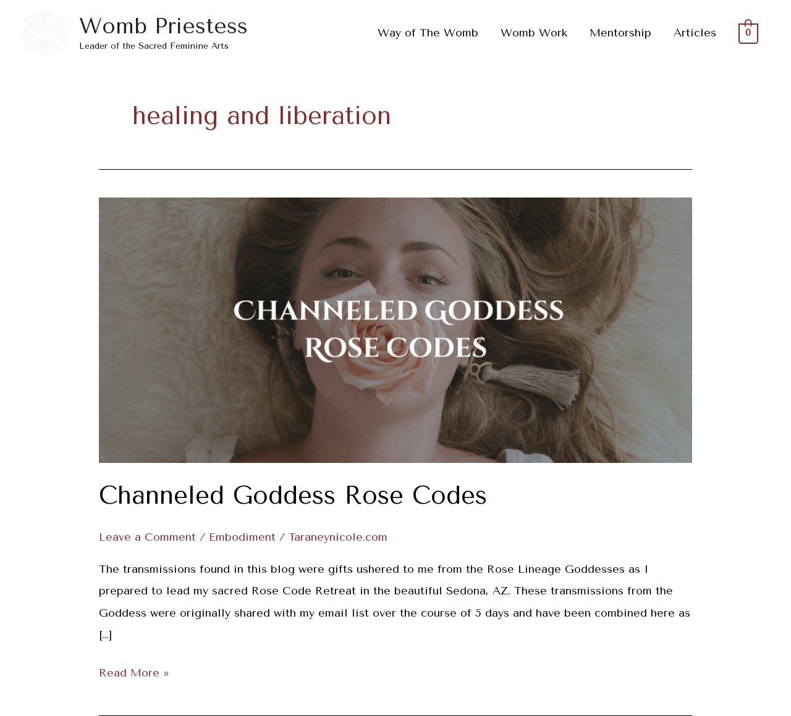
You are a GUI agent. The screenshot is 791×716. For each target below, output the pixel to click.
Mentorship (620, 33)
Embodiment (242, 537)
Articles (695, 33)
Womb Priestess (163, 26)
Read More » (134, 671)
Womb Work (534, 33)
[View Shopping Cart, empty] (748, 33)
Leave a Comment (147, 537)
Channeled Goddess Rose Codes (293, 495)
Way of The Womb (428, 33)
